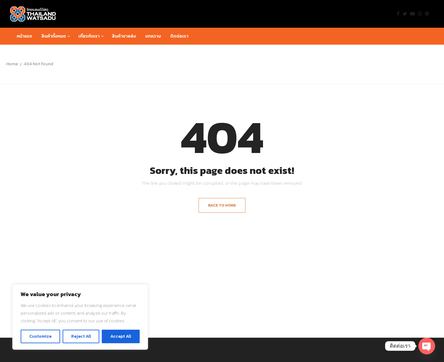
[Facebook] (398, 13)
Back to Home (222, 205)
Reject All (81, 336)
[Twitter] (405, 13)
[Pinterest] (427, 13)
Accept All (120, 336)
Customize (40, 336)
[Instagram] (420, 13)
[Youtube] (412, 13)
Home (12, 64)
